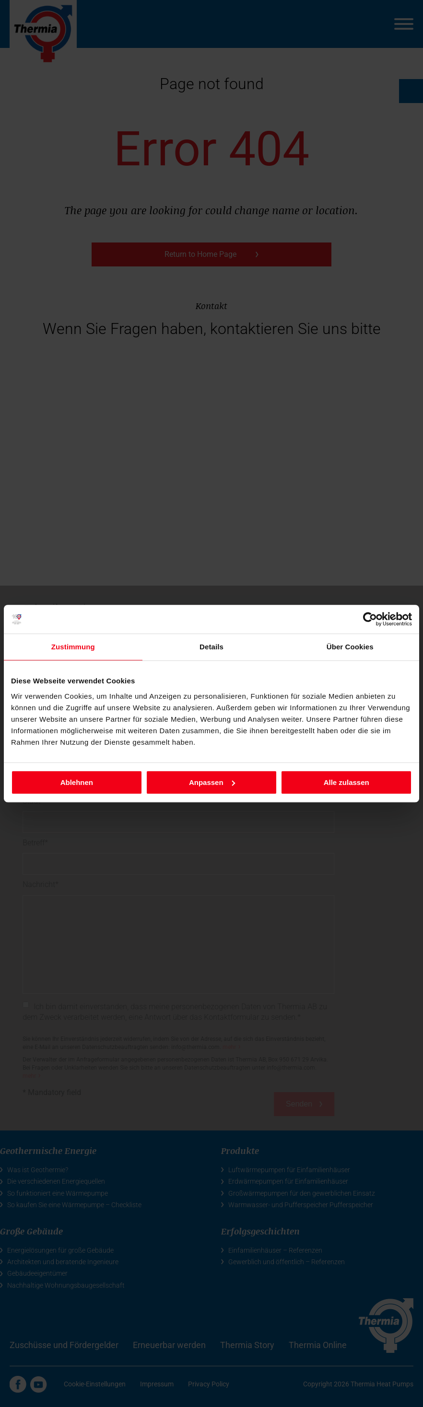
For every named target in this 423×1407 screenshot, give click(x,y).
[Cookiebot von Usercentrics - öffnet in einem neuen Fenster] (370, 619)
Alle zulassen (346, 782)
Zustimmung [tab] (73, 647)
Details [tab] (211, 647)
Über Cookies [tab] (350, 647)
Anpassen (212, 782)
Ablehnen (76, 782)
